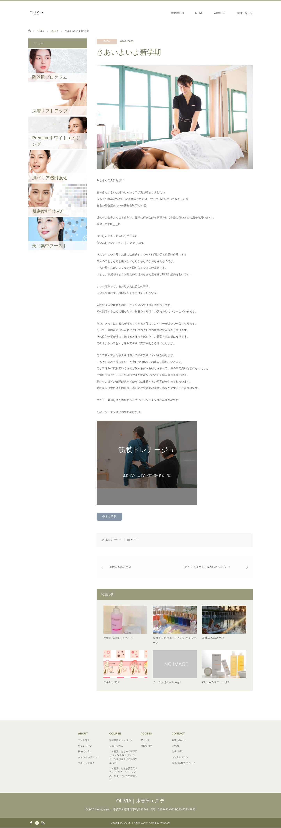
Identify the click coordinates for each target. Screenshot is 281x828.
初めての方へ (85, 751)
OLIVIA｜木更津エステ (140, 801)
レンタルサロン (180, 757)
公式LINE (177, 751)
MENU (199, 13)
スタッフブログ (86, 763)
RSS (43, 823)
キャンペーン (85, 746)
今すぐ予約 (109, 516)
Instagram (37, 823)
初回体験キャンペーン (121, 740)
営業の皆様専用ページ (183, 763)
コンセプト (84, 740)
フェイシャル (116, 746)
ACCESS (219, 13)
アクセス (145, 740)
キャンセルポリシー (88, 757)
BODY (106, 41)
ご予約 (175, 746)
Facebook (31, 823)
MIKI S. (117, 539)
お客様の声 (146, 746)
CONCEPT (177, 13)
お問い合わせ (244, 13)
